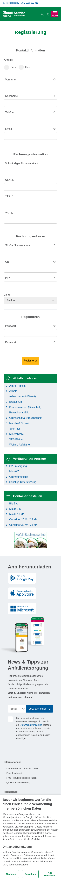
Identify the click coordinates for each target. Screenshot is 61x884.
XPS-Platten (16, 439)
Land (7, 294)
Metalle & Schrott (19, 423)
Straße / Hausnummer (18, 245)
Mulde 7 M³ (15, 509)
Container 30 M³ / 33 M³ (23, 524)
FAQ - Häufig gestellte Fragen (21, 778)
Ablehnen (11, 874)
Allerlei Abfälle (17, 385)
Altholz (13, 391)
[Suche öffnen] (42, 14)
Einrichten (30, 874)
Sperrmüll (14, 428)
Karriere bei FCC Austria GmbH (22, 768)
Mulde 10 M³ (16, 514)
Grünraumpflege (18, 476)
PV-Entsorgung (18, 466)
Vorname (10, 79)
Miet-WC (14, 471)
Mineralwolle (16, 434)
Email (8, 128)
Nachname (11, 96)
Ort (7, 261)
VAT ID (9, 212)
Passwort (10, 326)
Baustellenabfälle (19, 412)
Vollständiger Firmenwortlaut (21, 163)
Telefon (9, 112)
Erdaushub (15, 401)
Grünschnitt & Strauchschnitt (25, 418)
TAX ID (9, 196)
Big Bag (13, 503)
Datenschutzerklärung (31, 725)
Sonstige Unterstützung (22, 482)
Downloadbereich (15, 773)
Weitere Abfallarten (20, 444)
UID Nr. (9, 179)
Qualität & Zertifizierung (18, 782)
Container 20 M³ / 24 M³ (23, 519)
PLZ (7, 278)
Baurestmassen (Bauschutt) (25, 407)
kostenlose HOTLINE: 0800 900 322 (20, 3)
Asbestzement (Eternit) (22, 396)
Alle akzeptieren (50, 874)
